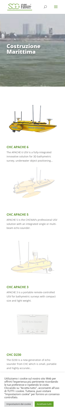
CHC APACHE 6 (17, 147)
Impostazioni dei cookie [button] (18, 404)
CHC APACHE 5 (17, 214)
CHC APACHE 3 (17, 287)
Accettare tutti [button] (44, 404)
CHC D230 (14, 355)
